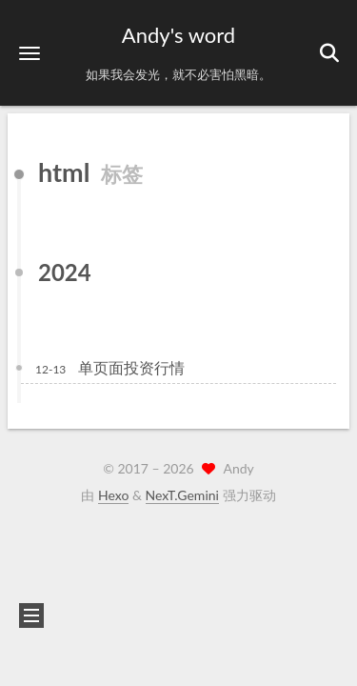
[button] (30, 53)
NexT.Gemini (182, 495)
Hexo (113, 495)
